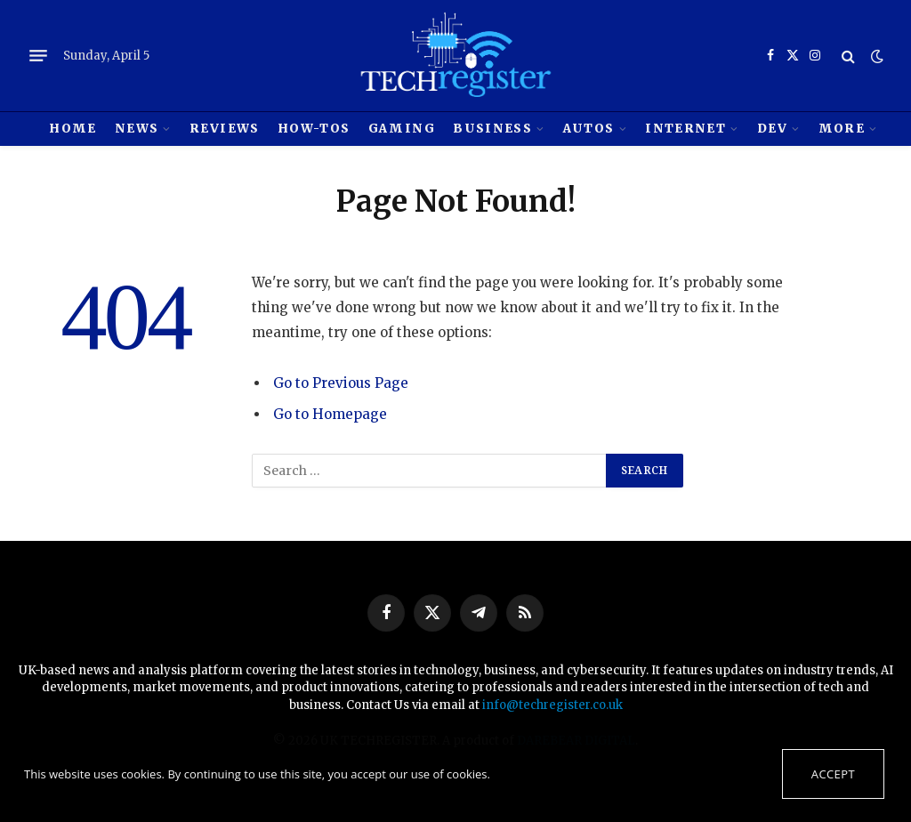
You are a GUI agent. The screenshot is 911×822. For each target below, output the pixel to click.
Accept (833, 774)
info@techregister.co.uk (552, 705)
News (136, 128)
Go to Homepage (330, 414)
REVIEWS (224, 128)
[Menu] (38, 56)
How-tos (314, 128)
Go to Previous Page (340, 383)
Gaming (401, 128)
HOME (72, 128)
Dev (772, 128)
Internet (685, 128)
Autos (589, 128)
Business (492, 128)
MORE (841, 128)
